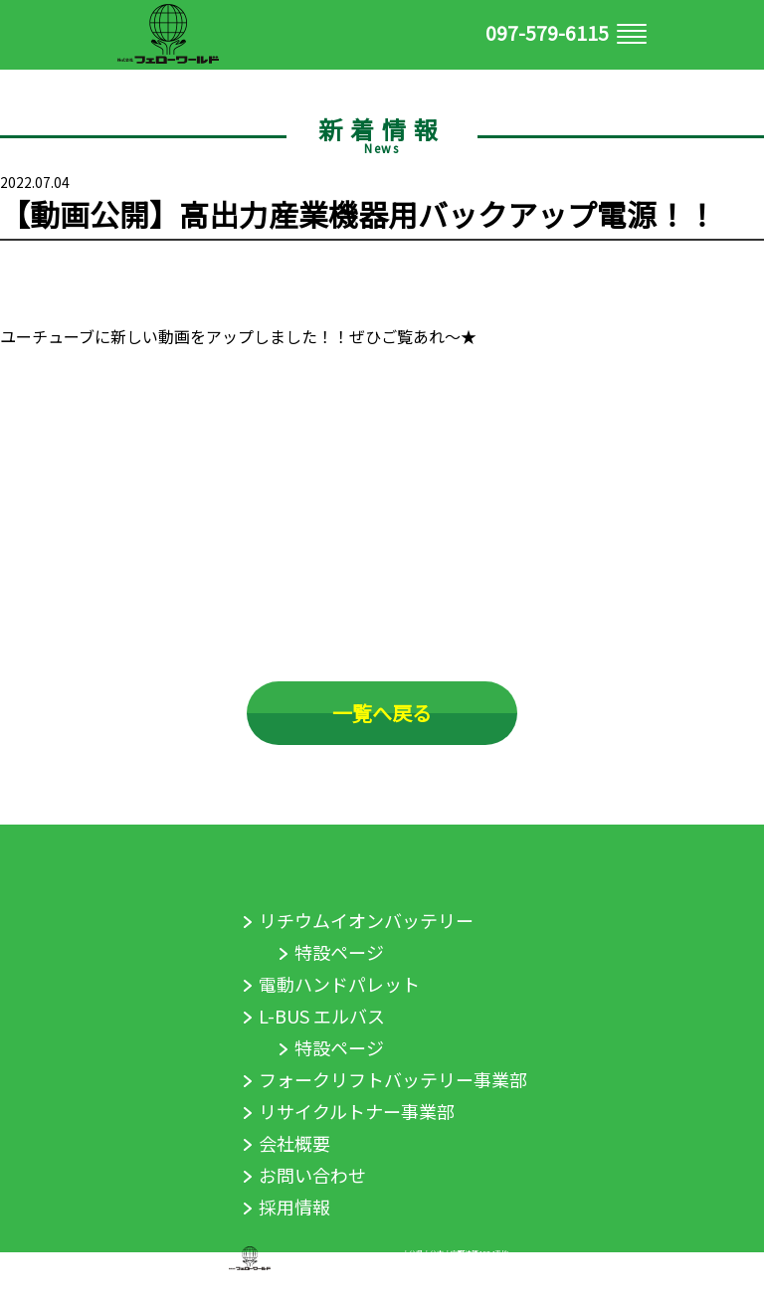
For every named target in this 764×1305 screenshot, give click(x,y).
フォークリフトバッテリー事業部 (393, 1079)
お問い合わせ (312, 1175)
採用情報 (294, 1206)
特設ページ (339, 952)
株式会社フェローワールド (336, 1257)
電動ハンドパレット (339, 984)
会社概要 (294, 1143)
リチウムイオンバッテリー (366, 920)
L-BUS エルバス (322, 1015)
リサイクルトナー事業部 (357, 1111)
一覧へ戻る (382, 713)
